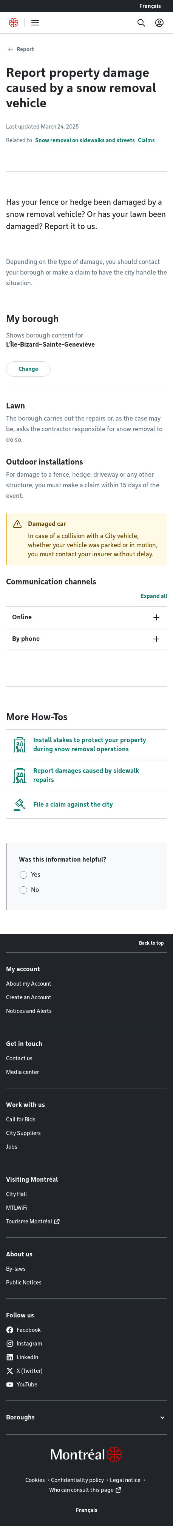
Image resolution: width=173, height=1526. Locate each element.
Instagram (24, 1343)
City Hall (16, 1194)
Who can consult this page (81, 1490)
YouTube (21, 1384)
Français (150, 6)
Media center (22, 1072)
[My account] (159, 22)
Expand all (154, 596)
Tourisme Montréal (29, 1221)
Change (28, 369)
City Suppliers (23, 1133)
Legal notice (125, 1480)
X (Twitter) (24, 1371)
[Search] (141, 22)
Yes (35, 874)
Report (25, 49)
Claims (146, 140)
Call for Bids (21, 1119)
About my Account (28, 984)
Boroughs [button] (20, 1417)
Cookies (35, 1480)
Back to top (151, 943)
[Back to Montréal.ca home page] (13, 22)
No (35, 889)
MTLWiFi (17, 1208)
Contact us (19, 1058)
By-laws (16, 1269)
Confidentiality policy (77, 1480)
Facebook (23, 1330)
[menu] (35, 22)
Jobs (11, 1147)
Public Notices (24, 1283)
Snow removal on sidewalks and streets (85, 140)
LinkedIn (22, 1357)
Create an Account (28, 997)
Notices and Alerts (29, 1011)
